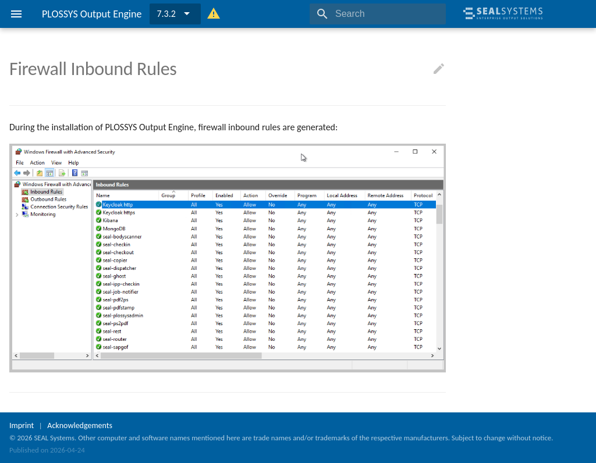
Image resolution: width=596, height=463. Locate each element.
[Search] (378, 13)
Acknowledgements (79, 425)
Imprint (21, 425)
